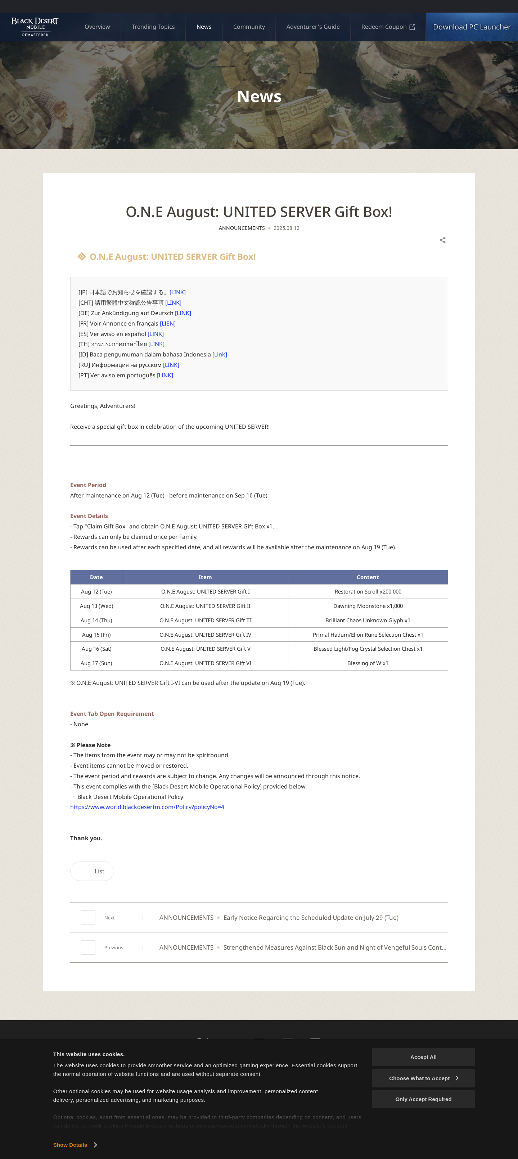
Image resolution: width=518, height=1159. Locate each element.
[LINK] (178, 292)
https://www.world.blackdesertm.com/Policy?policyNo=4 (147, 807)
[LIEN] (168, 323)
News (204, 27)
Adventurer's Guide (313, 27)
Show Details (70, 1145)
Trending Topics (153, 27)
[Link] (219, 354)
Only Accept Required (423, 1099)
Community (249, 27)
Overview (97, 27)
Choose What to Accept (423, 1078)
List (92, 871)
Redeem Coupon (388, 27)
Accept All (423, 1057)
